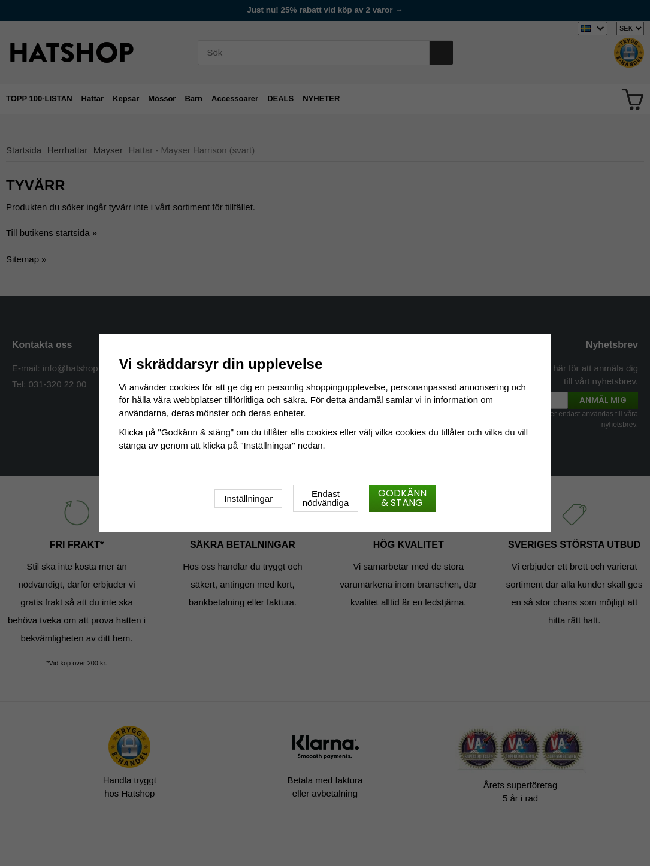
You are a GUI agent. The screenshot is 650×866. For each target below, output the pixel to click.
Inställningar (248, 498)
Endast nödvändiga (326, 498)
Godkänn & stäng (402, 498)
